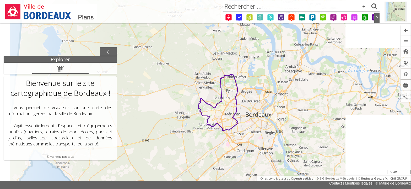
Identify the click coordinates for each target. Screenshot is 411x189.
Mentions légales (358, 183)
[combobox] (301, 6)
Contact (335, 183)
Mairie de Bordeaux (62, 157)
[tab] (60, 59)
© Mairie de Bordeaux (393, 183)
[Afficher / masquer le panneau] (108, 51)
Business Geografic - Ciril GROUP (384, 178)
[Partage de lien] (406, 96)
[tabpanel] (60, 111)
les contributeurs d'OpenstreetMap (288, 178)
